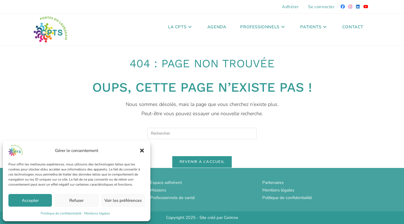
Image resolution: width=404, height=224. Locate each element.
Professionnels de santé (172, 197)
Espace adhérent (166, 182)
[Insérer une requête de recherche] (202, 133)
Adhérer (290, 7)
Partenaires (273, 182)
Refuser (76, 200)
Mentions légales (97, 213)
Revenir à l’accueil (202, 161)
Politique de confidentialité (61, 213)
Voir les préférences (123, 200)
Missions (158, 190)
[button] (142, 150)
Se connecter (321, 7)
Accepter (30, 200)
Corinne (231, 217)
